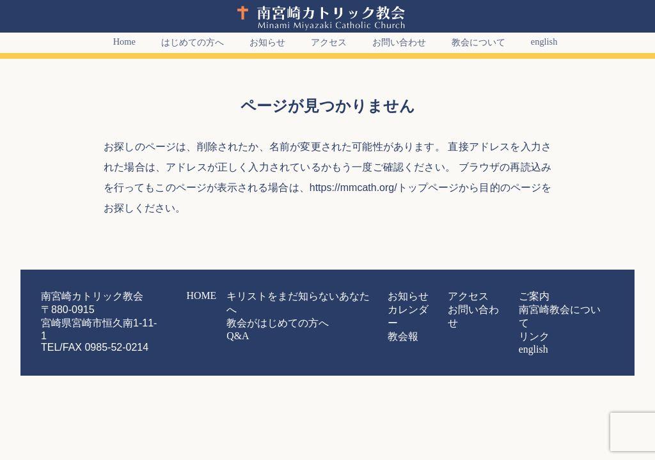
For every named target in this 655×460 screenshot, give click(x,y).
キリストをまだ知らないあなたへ (323, 296)
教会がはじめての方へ (303, 308)
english (537, 41)
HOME (243, 296)
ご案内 (507, 296)
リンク (507, 320)
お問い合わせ (391, 42)
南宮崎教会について (530, 308)
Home (117, 41)
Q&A (274, 320)
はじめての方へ (185, 42)
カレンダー (410, 308)
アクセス (321, 42)
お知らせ (259, 42)
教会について (470, 42)
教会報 (402, 320)
